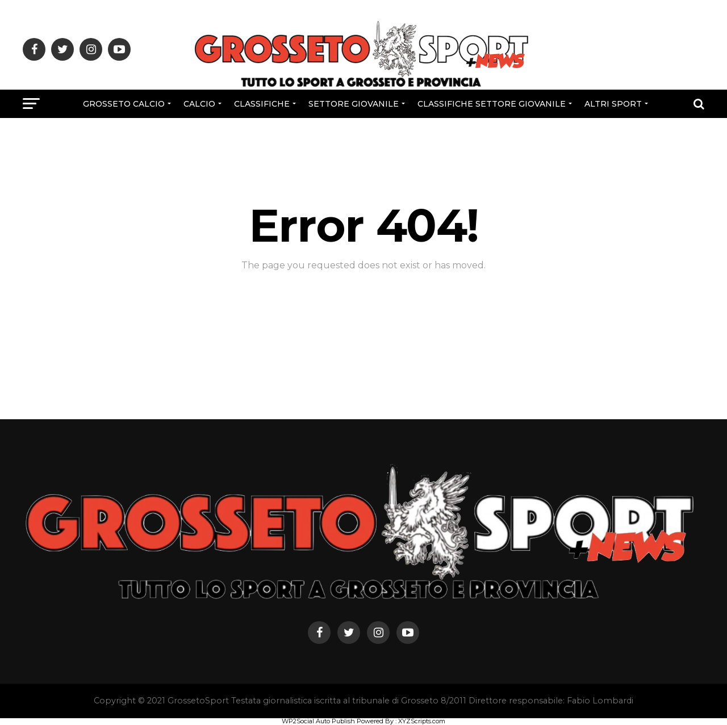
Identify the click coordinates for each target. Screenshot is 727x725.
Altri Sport (613, 104)
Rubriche (362, 134)
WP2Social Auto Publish (318, 721)
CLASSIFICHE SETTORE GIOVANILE (491, 104)
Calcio (199, 104)
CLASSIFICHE (262, 104)
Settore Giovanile (353, 104)
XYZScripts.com (421, 721)
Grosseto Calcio (124, 104)
